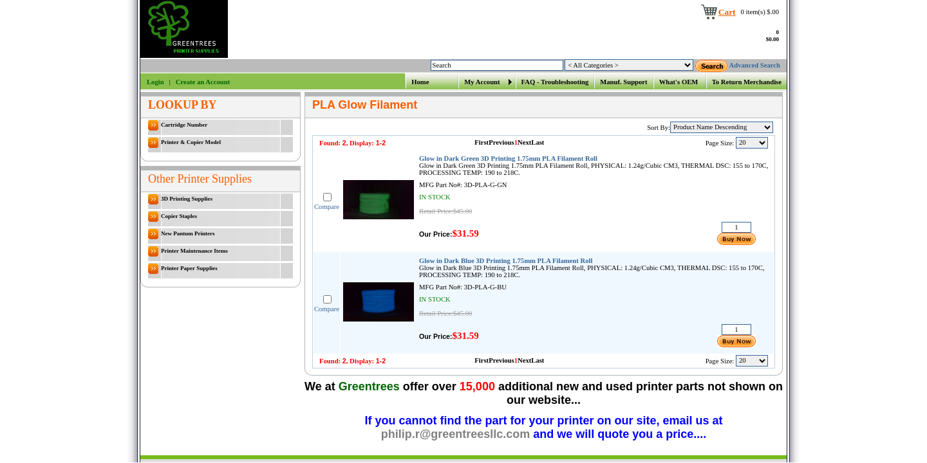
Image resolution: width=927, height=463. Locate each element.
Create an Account (203, 82)
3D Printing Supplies (180, 199)
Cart (727, 12)
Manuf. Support (623, 82)
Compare (326, 206)
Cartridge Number (177, 125)
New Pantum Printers (181, 234)
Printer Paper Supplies (183, 269)
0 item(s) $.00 (760, 11)
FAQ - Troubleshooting (555, 82)
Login (155, 82)
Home (420, 82)
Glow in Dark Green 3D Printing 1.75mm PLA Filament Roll (508, 158)
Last (537, 142)
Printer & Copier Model (184, 143)
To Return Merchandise (747, 82)
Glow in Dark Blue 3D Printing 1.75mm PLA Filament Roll (505, 260)
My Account (482, 82)
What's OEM (678, 82)
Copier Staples (172, 217)
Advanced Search (754, 65)
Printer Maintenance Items (188, 251)
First (481, 142)
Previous (501, 142)
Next (524, 142)
